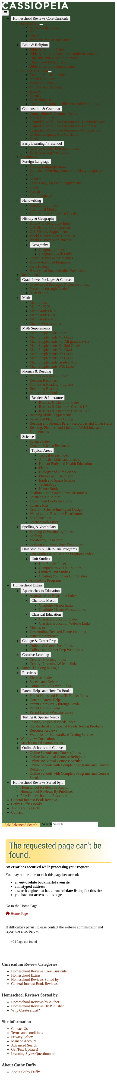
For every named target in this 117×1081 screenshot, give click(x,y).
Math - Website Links (46, 323)
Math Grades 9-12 (43, 319)
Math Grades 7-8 (42, 315)
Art (32, 32)
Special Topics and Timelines (51, 258)
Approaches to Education (41, 591)
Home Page (17, 913)
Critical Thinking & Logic (39, 668)
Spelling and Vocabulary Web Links (56, 544)
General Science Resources (50, 446)
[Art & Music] (41, 24)
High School (39, 293)
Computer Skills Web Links (50, 686)
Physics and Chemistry (56, 476)
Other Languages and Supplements (56, 183)
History (35, 91)
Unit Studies (41, 559)
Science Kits (39, 505)
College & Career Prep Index (51, 646)
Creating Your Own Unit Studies (63, 576)
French (35, 191)
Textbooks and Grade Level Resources (58, 493)
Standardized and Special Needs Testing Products (66, 726)
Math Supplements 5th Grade (51, 354)
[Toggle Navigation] (5, 13)
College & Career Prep (39, 641)
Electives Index (41, 678)
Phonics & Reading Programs (52, 384)
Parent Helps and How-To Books (46, 691)
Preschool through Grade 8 (50, 289)
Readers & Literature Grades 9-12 (64, 411)
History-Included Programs (50, 262)
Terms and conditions (27, 1033)
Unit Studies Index (53, 564)
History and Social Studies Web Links (58, 271)
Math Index (38, 302)
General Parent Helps (45, 700)
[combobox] (75, 824)
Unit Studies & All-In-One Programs (49, 549)
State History (39, 266)
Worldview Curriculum (37, 739)
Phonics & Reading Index (49, 376)
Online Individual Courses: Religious (57, 757)
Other (34, 139)
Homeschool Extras (27, 585)
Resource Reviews (43, 730)
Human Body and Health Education (65, 464)
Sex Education (40, 518)
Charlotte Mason (44, 600)
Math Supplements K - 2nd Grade (55, 346)
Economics (28, 157)
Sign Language (41, 195)
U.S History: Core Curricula (50, 227)
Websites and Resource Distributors (56, 514)
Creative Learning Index (48, 659)
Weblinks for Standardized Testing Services (62, 734)
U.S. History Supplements (49, 232)
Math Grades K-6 (43, 311)
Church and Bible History (49, 62)
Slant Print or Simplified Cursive (54, 214)
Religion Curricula (43, 83)
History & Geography (38, 218)
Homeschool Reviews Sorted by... (38, 782)
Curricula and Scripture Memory (54, 58)
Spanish (35, 179)
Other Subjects (41, 100)
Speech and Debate (44, 682)
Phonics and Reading (45, 87)
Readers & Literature (47, 398)
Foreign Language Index (48, 166)
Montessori (38, 628)
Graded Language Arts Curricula (54, 134)
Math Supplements (36, 328)
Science (35, 95)
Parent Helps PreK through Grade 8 (56, 704)
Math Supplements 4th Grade (51, 337)
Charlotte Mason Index (56, 605)
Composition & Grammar (41, 109)
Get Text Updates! (24, 1049)
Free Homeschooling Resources (44, 796)
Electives (29, 673)
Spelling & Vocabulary (39, 527)
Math (26, 298)
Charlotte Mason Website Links (62, 609)
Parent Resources (42, 79)
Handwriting (31, 200)
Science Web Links (44, 522)
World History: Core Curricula (52, 236)
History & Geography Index (50, 223)
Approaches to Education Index (53, 596)
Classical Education (46, 614)
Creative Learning (35, 655)
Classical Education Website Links (64, 623)
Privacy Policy (22, 1037)
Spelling (36, 536)
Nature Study (49, 489)
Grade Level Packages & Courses (47, 280)
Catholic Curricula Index (48, 75)
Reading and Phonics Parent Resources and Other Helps (71, 423)
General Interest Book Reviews (34, 800)
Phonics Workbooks (44, 393)
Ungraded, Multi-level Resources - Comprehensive (67, 122)
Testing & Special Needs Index (53, 722)
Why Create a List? (25, 1010)
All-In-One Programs (45, 580)
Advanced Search (24, 1045)
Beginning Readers (44, 389)
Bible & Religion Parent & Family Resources (63, 54)
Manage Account (23, 1041)
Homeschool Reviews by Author (44, 787)
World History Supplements (50, 240)
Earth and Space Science (57, 480)
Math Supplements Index (48, 333)
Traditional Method (44, 209)
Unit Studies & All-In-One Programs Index (62, 554)
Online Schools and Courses (43, 748)
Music (34, 36)
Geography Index (52, 250)
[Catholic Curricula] (50, 71)
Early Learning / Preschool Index (54, 148)
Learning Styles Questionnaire (33, 1054)
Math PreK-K (40, 307)
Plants (43, 468)
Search (20, 825)
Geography (40, 245)
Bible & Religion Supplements (52, 66)
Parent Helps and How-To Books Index (59, 696)
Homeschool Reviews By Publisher (46, 791)
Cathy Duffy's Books (26, 804)
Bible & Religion (35, 45)
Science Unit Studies (45, 497)
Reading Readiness (44, 380)
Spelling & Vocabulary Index (51, 532)
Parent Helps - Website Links (51, 712)
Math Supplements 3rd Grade (51, 350)
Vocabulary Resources (46, 540)
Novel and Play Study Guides (51, 419)
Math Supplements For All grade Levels (59, 341)
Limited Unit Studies (54, 572)
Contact (17, 812)
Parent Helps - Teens (45, 708)
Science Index (40, 441)
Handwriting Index (44, 205)
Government (29, 275)
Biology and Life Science (58, 472)
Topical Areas (42, 450)
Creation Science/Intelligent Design (56, 509)
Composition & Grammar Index (53, 114)
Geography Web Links (55, 254)
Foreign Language (35, 161)
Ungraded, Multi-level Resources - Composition (65, 130)
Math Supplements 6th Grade (51, 358)
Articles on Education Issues (41, 743)
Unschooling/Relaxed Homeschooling (58, 632)
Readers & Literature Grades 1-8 (63, 407)
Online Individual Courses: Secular (56, 761)
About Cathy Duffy (25, 808)
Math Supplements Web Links (52, 366)
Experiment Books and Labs (51, 501)
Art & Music (29, 23)
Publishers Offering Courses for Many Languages (66, 170)
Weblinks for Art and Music (50, 40)
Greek (34, 187)
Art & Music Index (44, 27)
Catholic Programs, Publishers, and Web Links (64, 104)
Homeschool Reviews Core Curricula (41, 18)
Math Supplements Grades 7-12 (53, 362)
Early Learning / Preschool (42, 143)
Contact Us (19, 1029)
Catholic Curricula (34, 70)
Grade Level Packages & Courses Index (59, 284)
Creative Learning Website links (53, 664)
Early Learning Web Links (49, 152)
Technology (47, 484)
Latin (34, 175)
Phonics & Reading (36, 371)
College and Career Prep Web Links (56, 650)
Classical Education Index (58, 619)
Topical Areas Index (54, 455)
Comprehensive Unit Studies (60, 568)
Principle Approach (44, 636)
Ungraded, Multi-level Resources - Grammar (63, 126)
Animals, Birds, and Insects (59, 459)
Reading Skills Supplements (50, 415)
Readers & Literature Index (59, 402)
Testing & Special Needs (40, 717)
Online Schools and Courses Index (55, 753)
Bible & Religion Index (47, 50)
